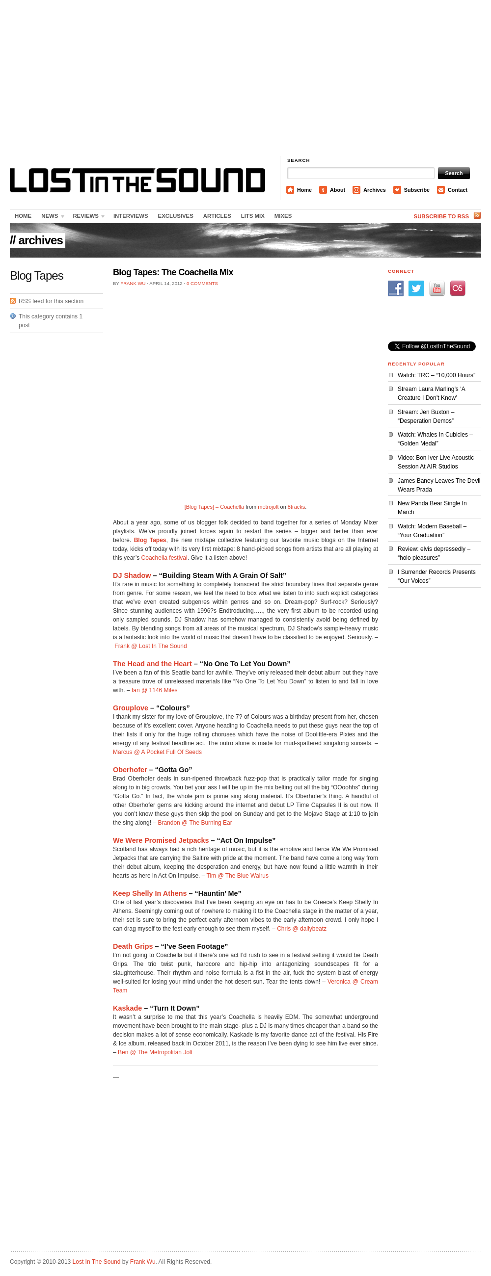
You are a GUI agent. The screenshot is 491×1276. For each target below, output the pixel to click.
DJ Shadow (132, 575)
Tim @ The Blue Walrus (238, 875)
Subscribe (417, 190)
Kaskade (127, 1008)
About (337, 190)
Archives (374, 190)
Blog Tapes (150, 540)
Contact (457, 190)
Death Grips (133, 946)
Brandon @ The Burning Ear (195, 822)
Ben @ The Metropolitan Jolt (155, 1052)
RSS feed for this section (51, 301)
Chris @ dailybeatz (302, 928)
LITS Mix (253, 216)
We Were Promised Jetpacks (161, 840)
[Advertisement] (245, 78)
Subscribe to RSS (441, 216)
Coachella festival (164, 557)
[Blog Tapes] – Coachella (215, 507)
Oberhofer (130, 770)
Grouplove (130, 708)
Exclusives (175, 216)
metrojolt (268, 507)
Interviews (130, 216)
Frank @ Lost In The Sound (150, 646)
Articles (217, 216)
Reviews (87, 218)
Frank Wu (132, 283)
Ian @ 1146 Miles (155, 690)
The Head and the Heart (152, 664)
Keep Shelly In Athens (150, 893)
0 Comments (202, 283)
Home (304, 190)
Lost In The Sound (97, 1261)
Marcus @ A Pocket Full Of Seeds (157, 752)
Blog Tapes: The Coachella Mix (173, 272)
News (51, 218)
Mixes (283, 216)
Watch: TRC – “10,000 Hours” (436, 375)
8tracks (296, 507)
